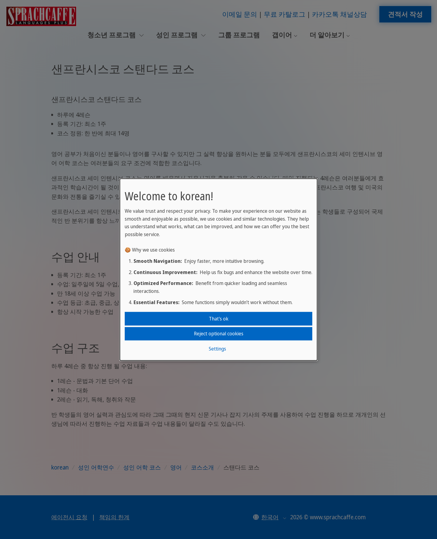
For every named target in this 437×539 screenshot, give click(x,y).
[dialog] (218, 270)
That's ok (219, 318)
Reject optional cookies (218, 333)
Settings (217, 348)
